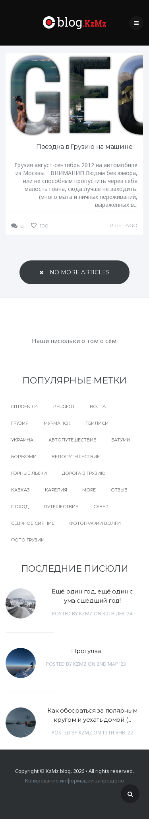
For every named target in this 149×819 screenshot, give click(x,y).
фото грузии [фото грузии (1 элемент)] (28, 540)
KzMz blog (58, 771)
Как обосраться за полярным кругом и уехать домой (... (92, 715)
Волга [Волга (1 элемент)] (98, 406)
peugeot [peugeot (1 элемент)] (64, 406)
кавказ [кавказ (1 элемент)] (20, 490)
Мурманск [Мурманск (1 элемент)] (57, 423)
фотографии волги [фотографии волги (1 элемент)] (95, 523)
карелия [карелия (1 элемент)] (56, 490)
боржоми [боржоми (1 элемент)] (24, 456)
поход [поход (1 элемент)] (20, 506)
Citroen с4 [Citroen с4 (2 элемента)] (24, 406)
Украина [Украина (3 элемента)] (22, 440)
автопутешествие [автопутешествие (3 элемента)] (72, 440)
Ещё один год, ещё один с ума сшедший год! (92, 596)
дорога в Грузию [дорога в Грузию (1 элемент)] (84, 473)
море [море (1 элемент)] (89, 490)
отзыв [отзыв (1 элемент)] (119, 490)
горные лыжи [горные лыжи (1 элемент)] (29, 473)
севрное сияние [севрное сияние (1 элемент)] (32, 523)
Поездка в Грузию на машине (84, 146)
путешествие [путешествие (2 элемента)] (61, 506)
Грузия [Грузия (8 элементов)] (20, 423)
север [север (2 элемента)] (100, 506)
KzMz (86, 613)
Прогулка (86, 651)
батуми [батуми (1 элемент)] (120, 440)
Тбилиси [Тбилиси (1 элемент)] (96, 423)
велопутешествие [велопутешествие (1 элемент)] (76, 456)
